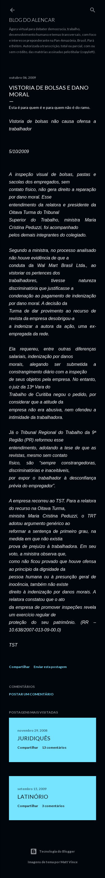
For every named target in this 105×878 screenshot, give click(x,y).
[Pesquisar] (92, 8)
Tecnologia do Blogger (52, 851)
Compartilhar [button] (19, 667)
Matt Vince (69, 862)
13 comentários (54, 747)
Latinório (32, 796)
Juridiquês (33, 738)
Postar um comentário (31, 694)
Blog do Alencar (32, 20)
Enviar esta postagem (50, 667)
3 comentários (53, 806)
